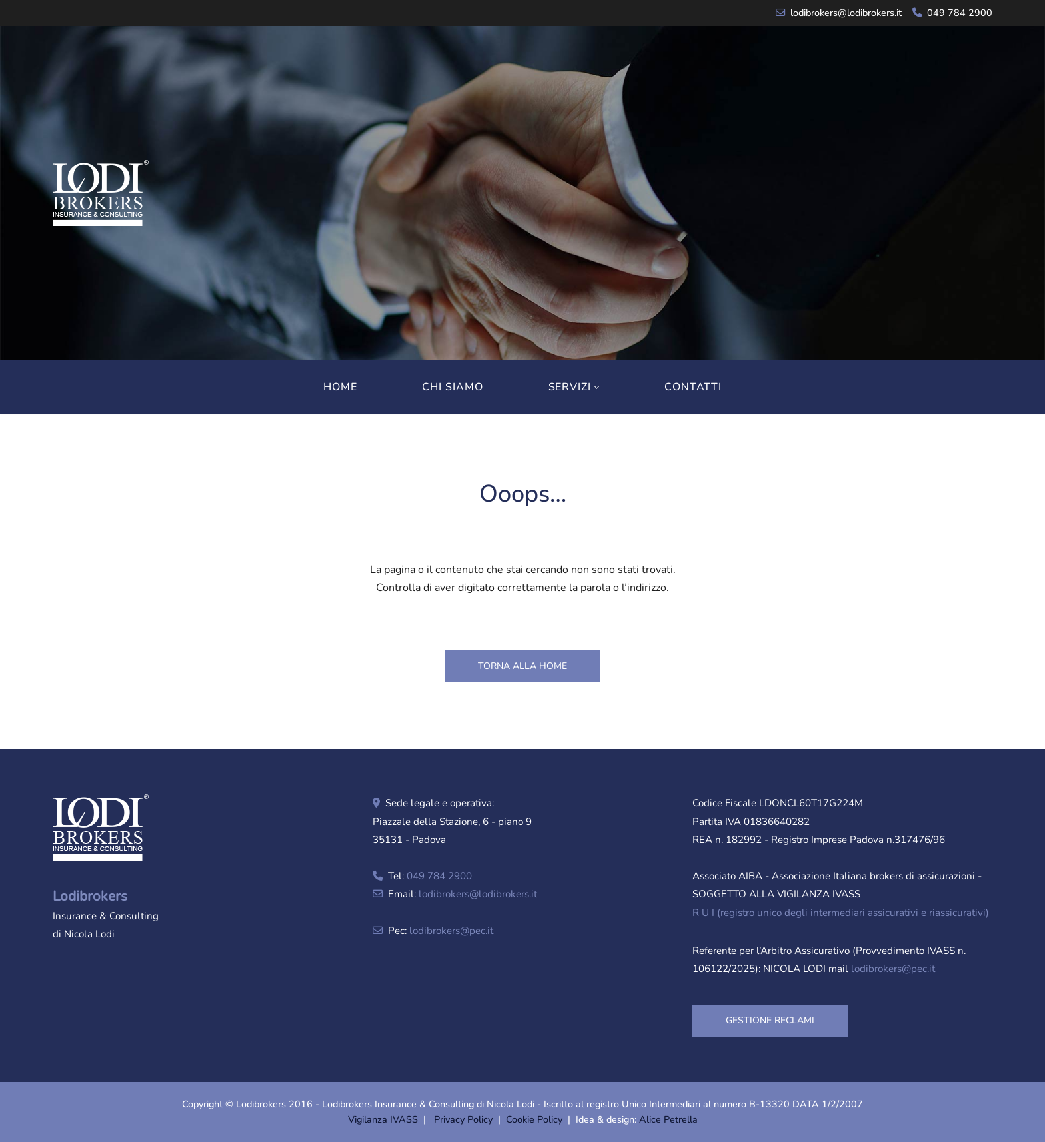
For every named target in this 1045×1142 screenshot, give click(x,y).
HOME (340, 387)
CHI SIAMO (452, 387)
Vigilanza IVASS (383, 1119)
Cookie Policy (534, 1119)
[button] (596, 387)
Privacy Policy (463, 1119)
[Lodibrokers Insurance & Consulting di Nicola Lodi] (101, 193)
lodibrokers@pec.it (451, 930)
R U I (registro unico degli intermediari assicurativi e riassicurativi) (840, 912)
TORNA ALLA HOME (522, 666)
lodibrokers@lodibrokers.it (846, 12)
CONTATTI (693, 387)
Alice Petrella (668, 1119)
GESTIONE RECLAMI (770, 1020)
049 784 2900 (959, 12)
